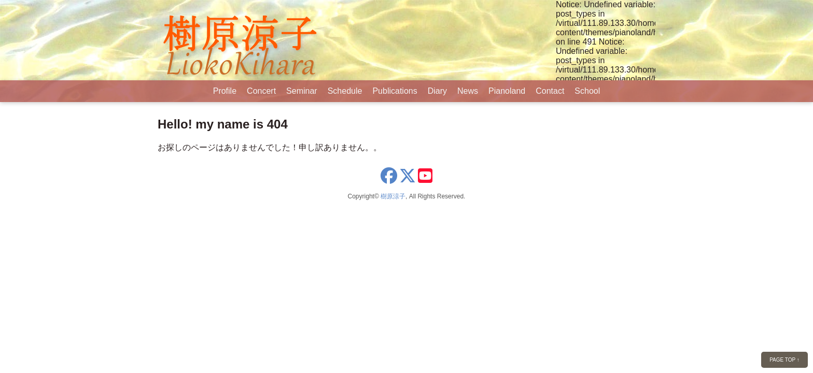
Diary (437, 91)
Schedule (345, 91)
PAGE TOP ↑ (784, 360)
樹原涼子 (393, 196)
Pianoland (506, 91)
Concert (261, 91)
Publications (394, 91)
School (587, 91)
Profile (224, 91)
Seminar (301, 91)
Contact (550, 91)
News (467, 91)
